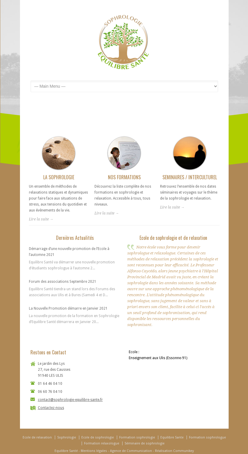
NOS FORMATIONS (124, 177)
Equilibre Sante (172, 437)
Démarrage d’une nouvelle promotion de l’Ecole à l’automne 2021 (69, 252)
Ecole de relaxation (37, 437)
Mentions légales (94, 451)
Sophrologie (66, 437)
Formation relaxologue (101, 443)
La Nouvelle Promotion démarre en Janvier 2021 (68, 308)
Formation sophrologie (137, 437)
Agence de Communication (131, 451)
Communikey (183, 451)
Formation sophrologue (207, 437)
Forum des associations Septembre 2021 (62, 281)
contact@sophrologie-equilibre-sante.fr (70, 400)
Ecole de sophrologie (97, 437)
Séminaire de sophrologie (145, 443)
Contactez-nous (51, 408)
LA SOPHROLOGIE (58, 177)
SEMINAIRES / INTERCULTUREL (189, 177)
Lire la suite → (41, 219)
